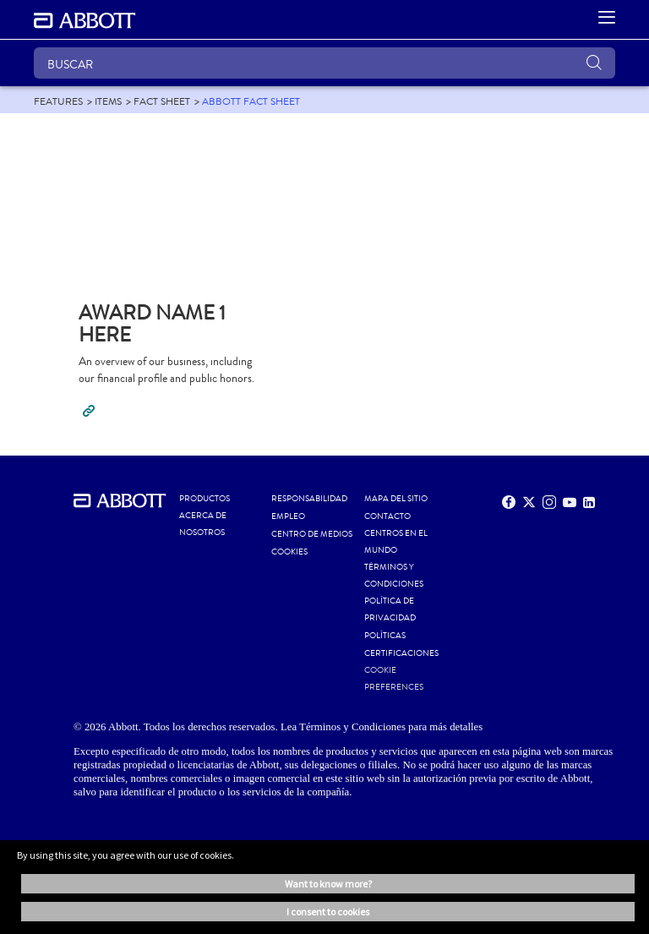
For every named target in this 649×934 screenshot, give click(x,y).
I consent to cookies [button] (327, 911)
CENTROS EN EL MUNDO (396, 541)
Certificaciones (401, 653)
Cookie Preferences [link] (393, 678)
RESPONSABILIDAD (309, 499)
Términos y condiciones (393, 575)
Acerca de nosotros (202, 524)
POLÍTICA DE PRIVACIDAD (390, 609)
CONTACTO (387, 516)
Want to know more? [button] (328, 883)
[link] (58, 101)
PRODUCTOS (204, 499)
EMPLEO (288, 516)
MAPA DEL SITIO (396, 499)
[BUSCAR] (324, 63)
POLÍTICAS (385, 636)
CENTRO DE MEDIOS (311, 534)
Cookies (289, 552)
